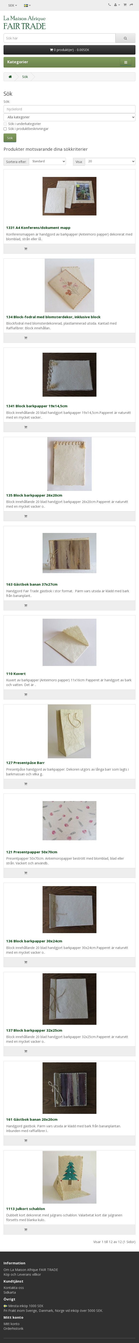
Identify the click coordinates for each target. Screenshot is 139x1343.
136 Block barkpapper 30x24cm (34, 941)
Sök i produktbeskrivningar (26, 128)
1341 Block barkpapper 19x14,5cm (36, 405)
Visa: (79, 161)
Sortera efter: (16, 161)
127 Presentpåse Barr (25, 762)
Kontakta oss (14, 1287)
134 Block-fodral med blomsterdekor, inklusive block (53, 316)
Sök (25, 76)
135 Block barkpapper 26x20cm (34, 495)
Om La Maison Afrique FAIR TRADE (31, 1269)
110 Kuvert (16, 673)
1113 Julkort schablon (25, 1208)
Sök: (7, 101)
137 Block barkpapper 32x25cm (34, 1030)
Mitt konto (12, 1324)
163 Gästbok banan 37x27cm (31, 584)
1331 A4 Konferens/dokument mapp (38, 227)
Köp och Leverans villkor (22, 1274)
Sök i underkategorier (22, 123)
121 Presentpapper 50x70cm (31, 852)
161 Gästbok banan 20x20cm (31, 1119)
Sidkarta (10, 1292)
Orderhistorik (13, 1328)
